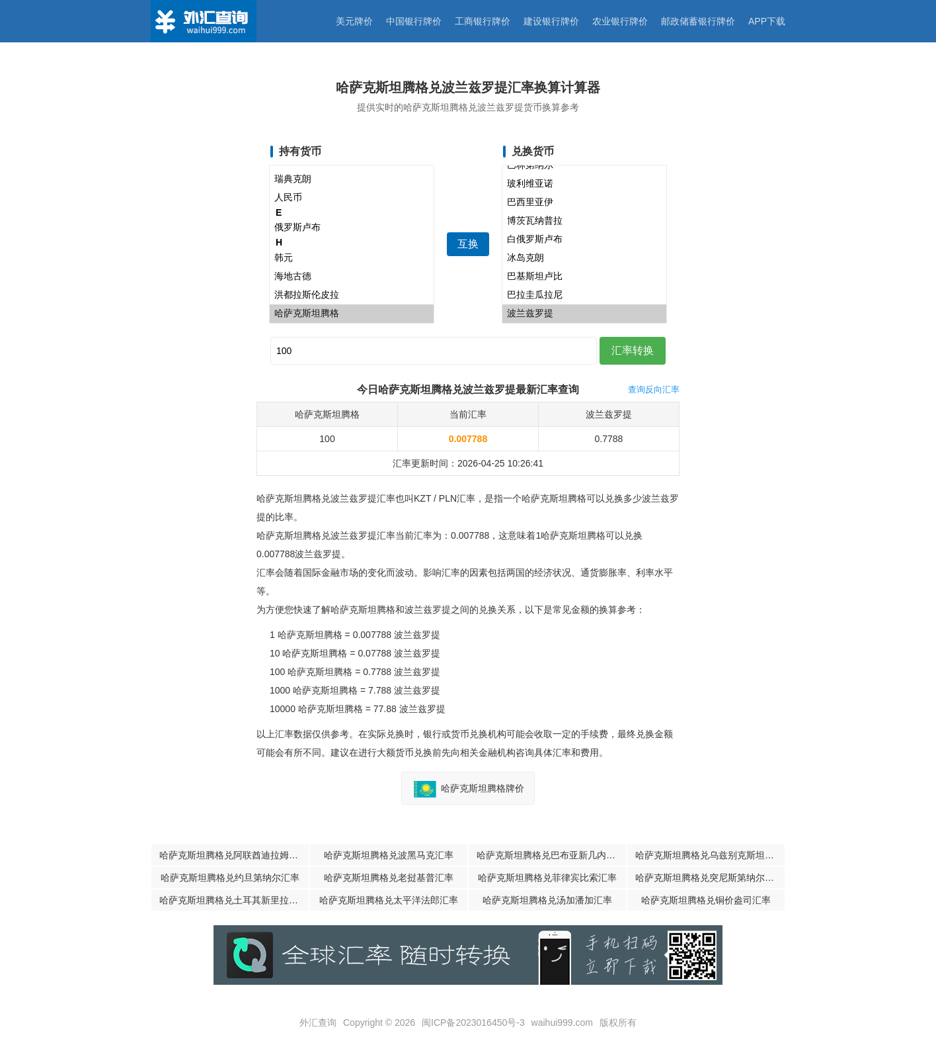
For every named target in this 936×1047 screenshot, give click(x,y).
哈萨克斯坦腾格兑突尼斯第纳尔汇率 (709, 877)
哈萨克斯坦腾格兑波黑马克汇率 (388, 855)
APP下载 (766, 21)
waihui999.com (562, 1022)
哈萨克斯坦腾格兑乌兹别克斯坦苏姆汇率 (710, 855)
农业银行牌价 (620, 21)
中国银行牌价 (414, 21)
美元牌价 (354, 21)
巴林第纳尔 (584, 165)
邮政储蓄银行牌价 (698, 21)
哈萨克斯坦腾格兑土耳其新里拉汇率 (233, 900)
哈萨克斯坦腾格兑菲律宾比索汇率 (547, 877)
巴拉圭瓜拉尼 (584, 295)
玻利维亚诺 (584, 184)
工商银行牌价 (482, 21)
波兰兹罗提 (584, 313)
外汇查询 (317, 1022)
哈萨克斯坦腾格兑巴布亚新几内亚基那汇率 (551, 855)
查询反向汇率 (654, 389)
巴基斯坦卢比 (584, 276)
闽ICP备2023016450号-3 (473, 1022)
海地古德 (352, 276)
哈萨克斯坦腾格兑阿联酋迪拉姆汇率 (233, 855)
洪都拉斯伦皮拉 (352, 295)
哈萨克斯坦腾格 (352, 313)
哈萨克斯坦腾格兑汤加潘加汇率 (547, 900)
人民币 (352, 198)
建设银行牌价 (551, 21)
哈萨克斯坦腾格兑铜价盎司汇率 (706, 900)
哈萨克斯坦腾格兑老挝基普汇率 (388, 877)
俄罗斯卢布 (352, 227)
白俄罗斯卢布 (584, 239)
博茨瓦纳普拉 (584, 221)
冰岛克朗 (584, 258)
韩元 (352, 258)
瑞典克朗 (352, 179)
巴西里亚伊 (584, 202)
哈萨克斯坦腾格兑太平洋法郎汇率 (388, 900)
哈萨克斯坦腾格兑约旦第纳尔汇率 (230, 877)
